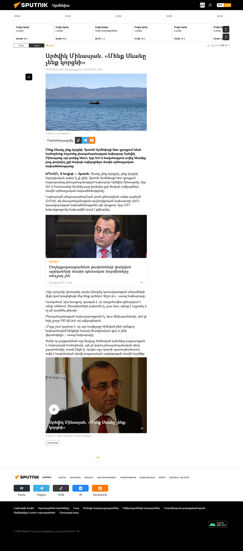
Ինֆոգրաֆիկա (128, 477)
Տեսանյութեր (147, 477)
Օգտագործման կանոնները (53, 508)
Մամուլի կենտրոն (179, 477)
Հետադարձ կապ (69, 512)
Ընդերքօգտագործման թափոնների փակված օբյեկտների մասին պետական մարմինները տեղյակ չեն (90, 271)
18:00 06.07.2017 (55, 69)
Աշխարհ (88, 477)
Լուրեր (62, 477)
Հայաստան (52, 442)
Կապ (76, 508)
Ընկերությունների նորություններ (141, 508)
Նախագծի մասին (24, 508)
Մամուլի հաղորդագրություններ (101, 508)
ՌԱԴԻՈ (54, 262)
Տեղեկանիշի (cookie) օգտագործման (34, 512)
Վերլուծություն (107, 477)
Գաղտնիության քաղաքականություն (184, 508)
